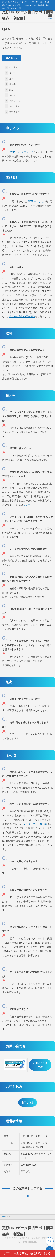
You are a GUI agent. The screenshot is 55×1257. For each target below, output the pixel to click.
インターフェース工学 (35, 824)
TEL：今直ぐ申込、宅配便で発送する (27, 1254)
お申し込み (27, 1102)
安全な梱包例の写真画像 (22, 316)
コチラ (26, 505)
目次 (12, 58)
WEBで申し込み (36, 201)
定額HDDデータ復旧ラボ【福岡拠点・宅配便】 (27, 15)
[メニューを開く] (50, 16)
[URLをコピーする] (27, 1196)
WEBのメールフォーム (22, 152)
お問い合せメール (40, 1065)
